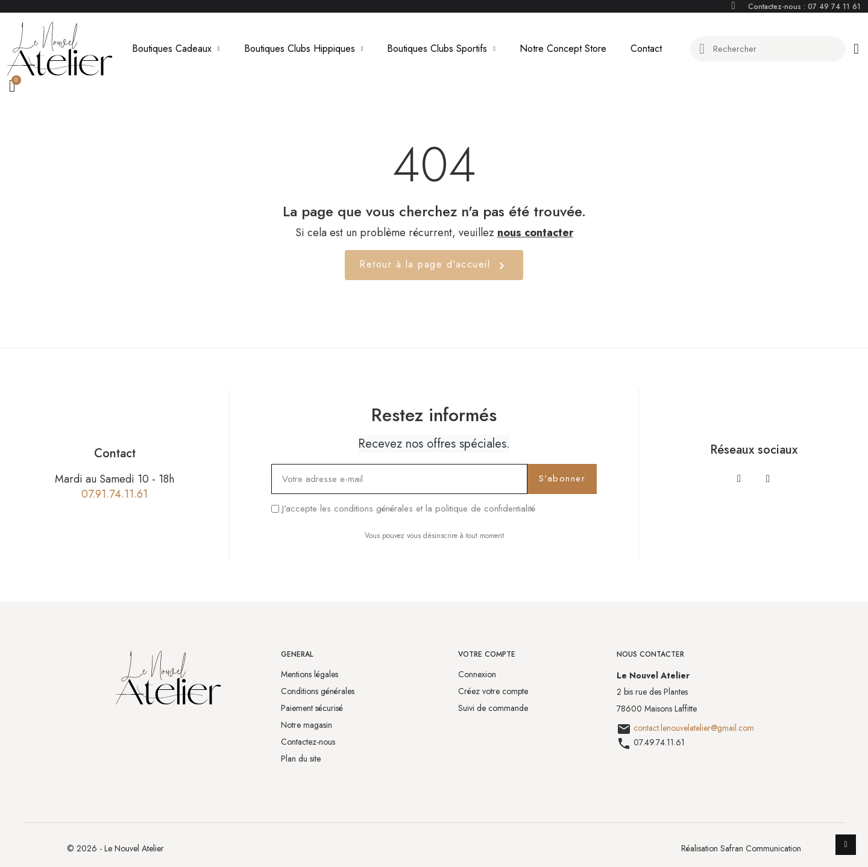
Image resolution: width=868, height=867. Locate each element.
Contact (646, 48)
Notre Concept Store (563, 48)
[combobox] (769, 49)
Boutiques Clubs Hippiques (303, 49)
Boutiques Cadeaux (176, 49)
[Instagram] (768, 478)
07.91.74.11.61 (114, 494)
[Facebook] (739, 478)
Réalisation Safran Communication (741, 848)
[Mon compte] (856, 48)
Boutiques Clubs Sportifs (441, 49)
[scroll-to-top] (845, 844)
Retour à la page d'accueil (434, 264)
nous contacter (535, 232)
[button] (14, 87)
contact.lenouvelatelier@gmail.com (694, 728)
